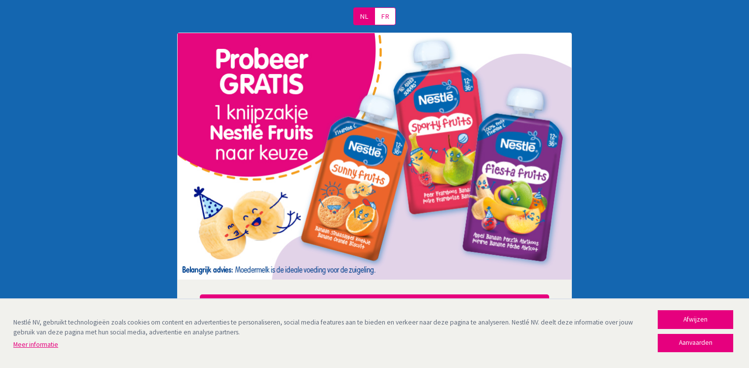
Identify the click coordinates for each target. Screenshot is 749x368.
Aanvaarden (695, 342)
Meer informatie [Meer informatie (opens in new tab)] (35, 344)
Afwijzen (695, 319)
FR (385, 16)
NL (364, 16)
